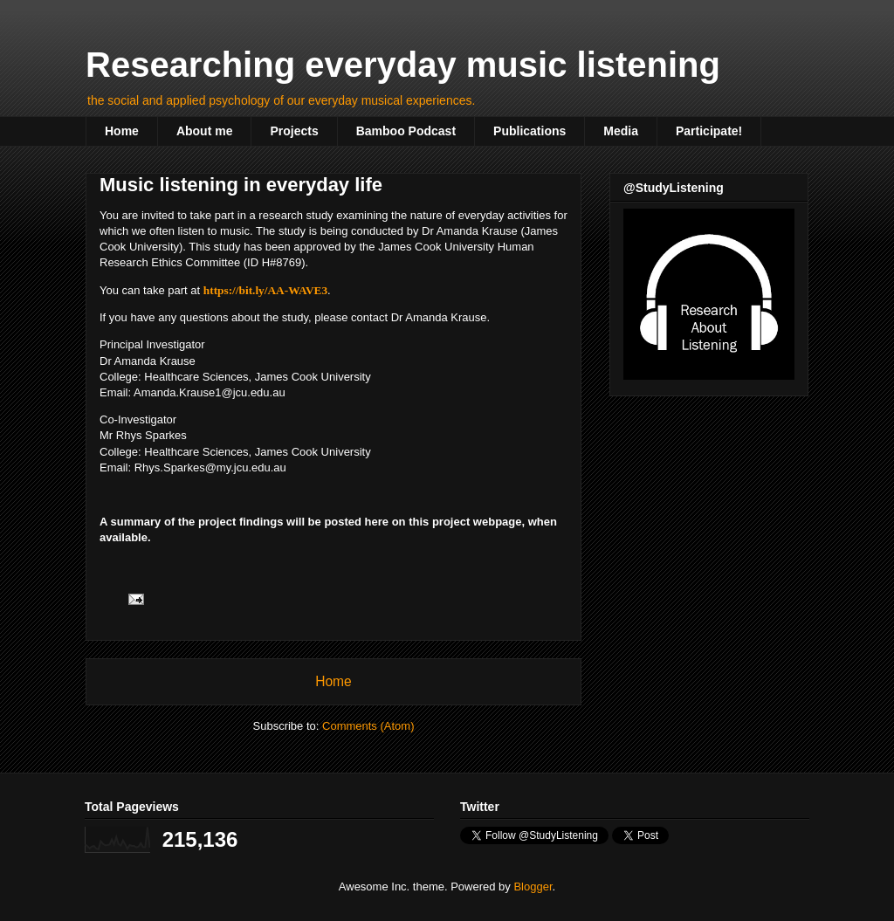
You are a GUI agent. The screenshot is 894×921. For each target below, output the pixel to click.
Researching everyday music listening (403, 64)
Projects (294, 131)
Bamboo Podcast (406, 131)
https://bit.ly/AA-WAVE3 (265, 290)
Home (122, 131)
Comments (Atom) (368, 725)
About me (204, 131)
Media (620, 131)
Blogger (532, 886)
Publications (529, 131)
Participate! (709, 131)
